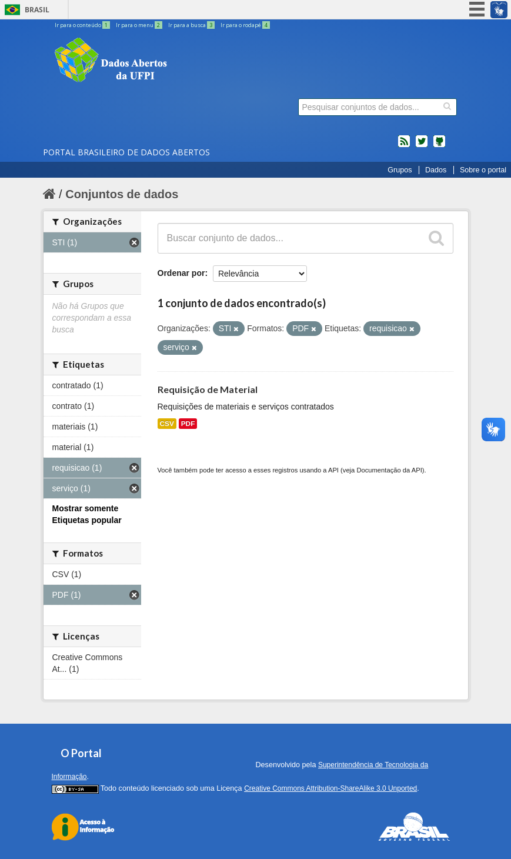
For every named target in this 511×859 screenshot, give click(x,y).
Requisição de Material (208, 389)
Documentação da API (389, 470)
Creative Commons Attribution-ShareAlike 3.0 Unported (330, 788)
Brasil (37, 10)
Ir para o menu (139, 25)
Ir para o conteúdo (83, 25)
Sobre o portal (483, 170)
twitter (421, 146)
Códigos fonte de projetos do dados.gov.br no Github (439, 146)
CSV (167, 423)
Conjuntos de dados (121, 194)
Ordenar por (181, 273)
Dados (435, 170)
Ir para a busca (192, 25)
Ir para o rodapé (245, 25)
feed (404, 146)
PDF (188, 423)
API (333, 470)
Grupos (400, 170)
